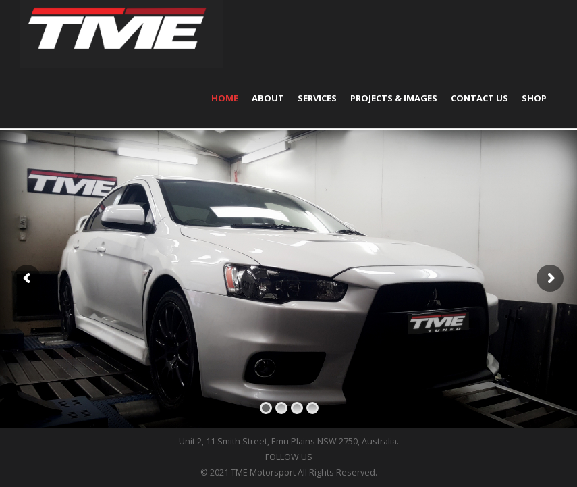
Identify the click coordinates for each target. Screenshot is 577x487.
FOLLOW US (288, 457)
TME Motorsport (263, 472)
